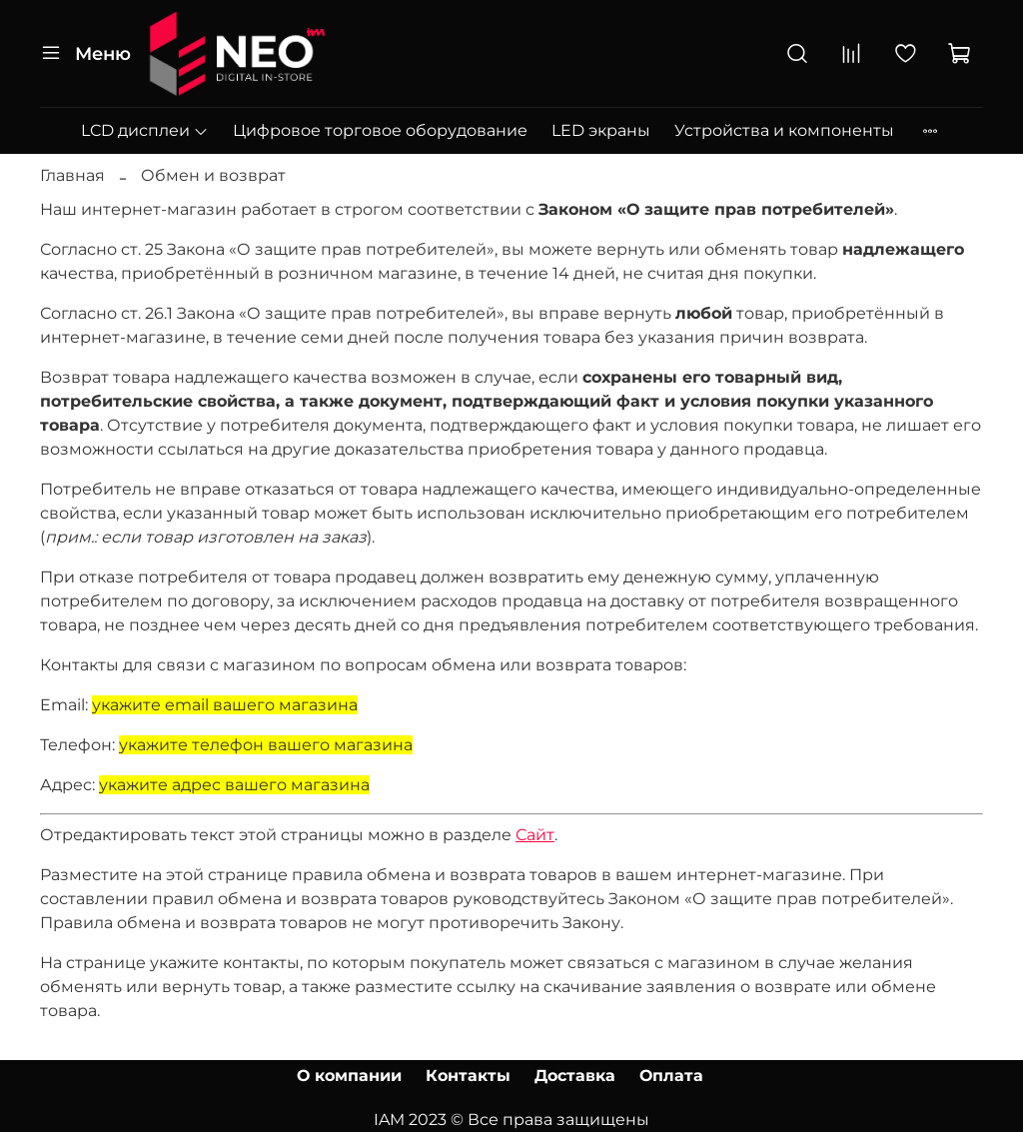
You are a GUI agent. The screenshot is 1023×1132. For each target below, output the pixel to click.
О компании (349, 1075)
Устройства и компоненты (784, 130)
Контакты (468, 1075)
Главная (72, 175)
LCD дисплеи (145, 130)
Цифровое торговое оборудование (380, 130)
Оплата (671, 1075)
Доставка (574, 1075)
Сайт (534, 834)
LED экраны (600, 130)
